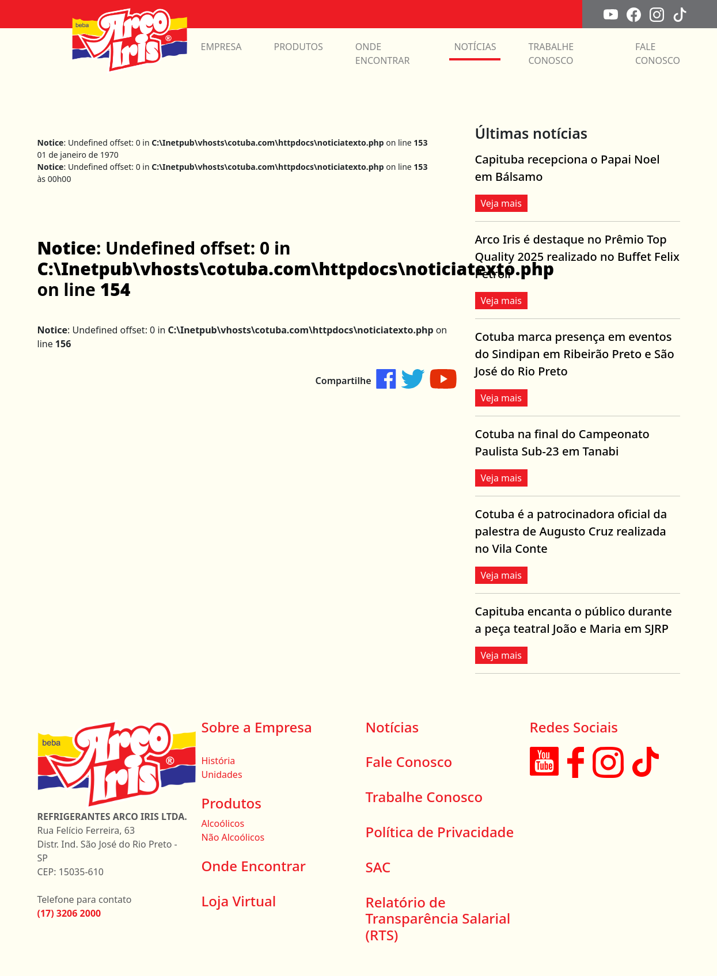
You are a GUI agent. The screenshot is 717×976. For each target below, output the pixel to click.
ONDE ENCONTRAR (382, 53)
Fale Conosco (409, 761)
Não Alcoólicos (233, 837)
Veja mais (501, 203)
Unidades (222, 774)
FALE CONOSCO (657, 53)
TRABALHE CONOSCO (551, 53)
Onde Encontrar (254, 865)
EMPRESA (221, 46)
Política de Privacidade (440, 831)
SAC (378, 866)
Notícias (392, 726)
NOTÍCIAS (475, 46)
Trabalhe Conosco (424, 796)
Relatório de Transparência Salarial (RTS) (438, 919)
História (219, 760)
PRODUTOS (298, 46)
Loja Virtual (239, 900)
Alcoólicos (223, 823)
